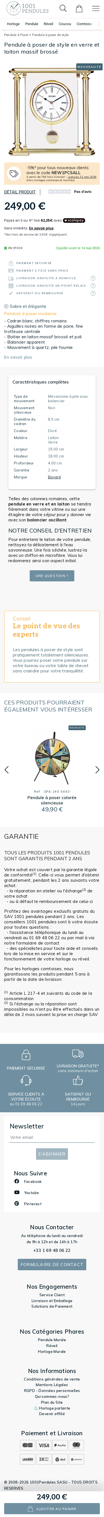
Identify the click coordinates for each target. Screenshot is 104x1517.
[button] (96, 24)
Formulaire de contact (52, 1264)
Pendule (31, 24)
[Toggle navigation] (96, 8)
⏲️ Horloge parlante (52, 1408)
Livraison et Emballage (52, 1300)
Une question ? (52, 576)
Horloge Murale (52, 1351)
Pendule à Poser (17, 35)
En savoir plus (18, 357)
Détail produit (20, 192)
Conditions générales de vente (52, 1379)
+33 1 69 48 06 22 (52, 1250)
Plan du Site (52, 1402)
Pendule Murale (52, 1340)
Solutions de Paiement (51, 1306)
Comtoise (84, 24)
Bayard (54, 477)
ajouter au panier (51, 1509)
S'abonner (51, 1154)
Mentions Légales (52, 1384)
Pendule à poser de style (50, 35)
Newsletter (27, 1126)
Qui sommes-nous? (52, 1396)
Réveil (48, 24)
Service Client (52, 1295)
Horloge (13, 24)
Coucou (65, 24)
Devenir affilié (52, 1413)
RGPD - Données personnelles (52, 1390)
